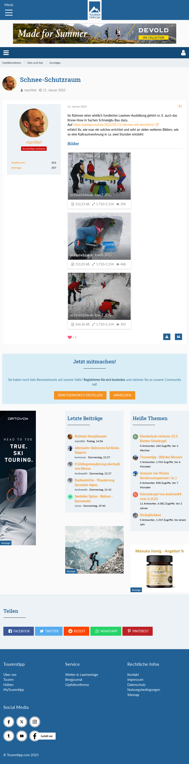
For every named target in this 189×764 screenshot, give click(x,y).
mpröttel (30, 90)
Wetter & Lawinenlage (81, 674)
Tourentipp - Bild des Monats (161, 457)
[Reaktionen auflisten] (72, 337)
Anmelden (122, 395)
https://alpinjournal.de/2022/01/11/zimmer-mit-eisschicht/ (113, 125)
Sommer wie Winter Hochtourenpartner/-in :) (158, 475)
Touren (8, 679)
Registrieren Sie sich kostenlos (104, 380)
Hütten (8, 685)
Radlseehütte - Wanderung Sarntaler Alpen (94, 482)
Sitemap (133, 695)
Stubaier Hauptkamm (90, 436)
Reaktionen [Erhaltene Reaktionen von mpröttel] (18, 162)
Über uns (10, 674)
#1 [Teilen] (180, 106)
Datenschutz (136, 685)
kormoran (80, 457)
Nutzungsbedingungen (143, 690)
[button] (6, 52)
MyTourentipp (13, 690)
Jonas (78, 505)
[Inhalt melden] (166, 337)
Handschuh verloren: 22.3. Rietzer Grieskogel (159, 438)
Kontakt (133, 674)
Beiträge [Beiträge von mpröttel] (16, 167)
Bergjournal (73, 679)
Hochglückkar (150, 515)
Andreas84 (81, 473)
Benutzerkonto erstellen (80, 395)
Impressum (135, 679)
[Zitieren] (178, 337)
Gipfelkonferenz (77, 685)
